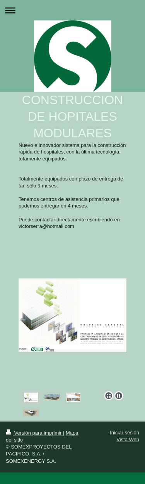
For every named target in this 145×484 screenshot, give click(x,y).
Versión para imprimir (34, 433)
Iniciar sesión (124, 432)
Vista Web (127, 439)
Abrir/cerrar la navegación (72, 10)
